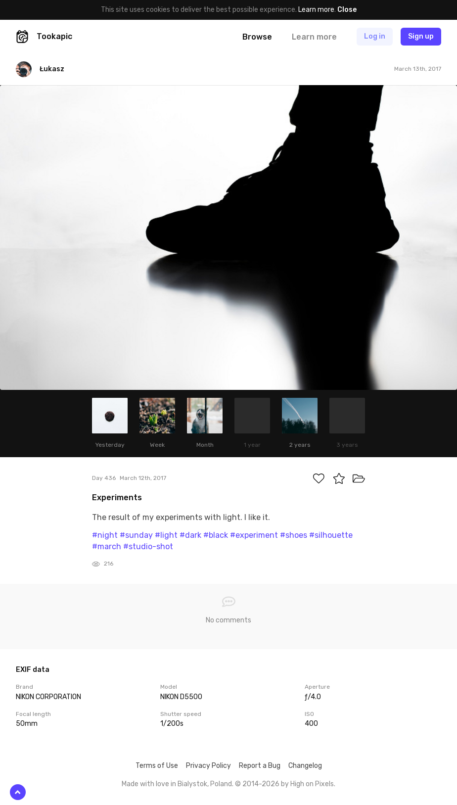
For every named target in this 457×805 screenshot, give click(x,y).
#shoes (293, 535)
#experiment (254, 535)
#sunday (136, 535)
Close (347, 9)
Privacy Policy (208, 765)
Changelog (305, 765)
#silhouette (331, 535)
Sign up (421, 36)
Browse (257, 37)
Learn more (316, 9)
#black (215, 535)
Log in (374, 36)
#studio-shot (148, 546)
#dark (190, 535)
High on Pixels (312, 784)
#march (106, 546)
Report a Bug (259, 765)
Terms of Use (157, 765)
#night (105, 535)
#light (166, 535)
